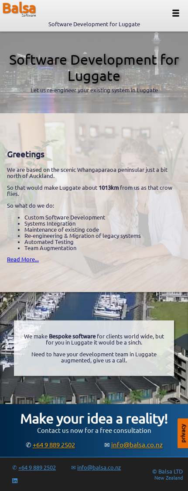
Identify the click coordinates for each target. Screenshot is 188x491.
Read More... (23, 259)
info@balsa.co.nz (137, 445)
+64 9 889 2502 (54, 445)
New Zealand (168, 478)
